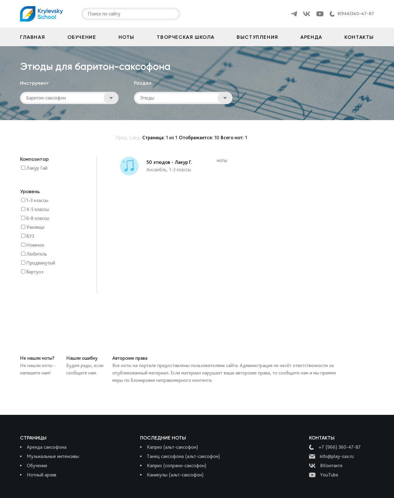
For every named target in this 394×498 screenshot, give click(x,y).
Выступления (257, 37)
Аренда (311, 37)
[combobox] (88, 14)
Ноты (127, 37)
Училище (35, 227)
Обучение (81, 37)
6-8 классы (37, 218)
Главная (32, 37)
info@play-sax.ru (331, 456)
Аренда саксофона (46, 447)
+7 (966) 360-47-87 (335, 447)
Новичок (35, 245)
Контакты (359, 37)
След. (135, 137)
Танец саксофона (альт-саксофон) (183, 456)
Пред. (121, 137)
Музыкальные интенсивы (53, 456)
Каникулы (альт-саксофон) (175, 475)
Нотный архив (41, 475)
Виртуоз (34, 272)
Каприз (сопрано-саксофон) (176, 465)
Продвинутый (40, 263)
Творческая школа (186, 37)
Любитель (36, 254)
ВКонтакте (326, 465)
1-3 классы (37, 200)
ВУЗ (30, 236)
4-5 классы (37, 209)
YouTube (323, 475)
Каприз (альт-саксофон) (172, 447)
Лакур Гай (36, 168)
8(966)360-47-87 (355, 13)
